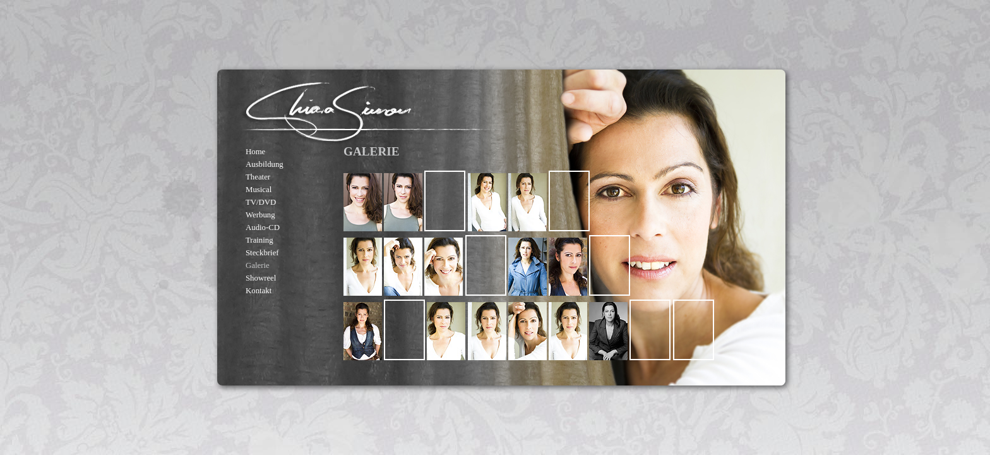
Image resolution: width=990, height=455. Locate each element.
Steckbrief (262, 252)
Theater (258, 177)
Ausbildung (264, 164)
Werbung (260, 214)
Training (259, 240)
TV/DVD (261, 202)
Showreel (261, 278)
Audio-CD (263, 227)
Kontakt (258, 290)
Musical (258, 189)
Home (255, 151)
